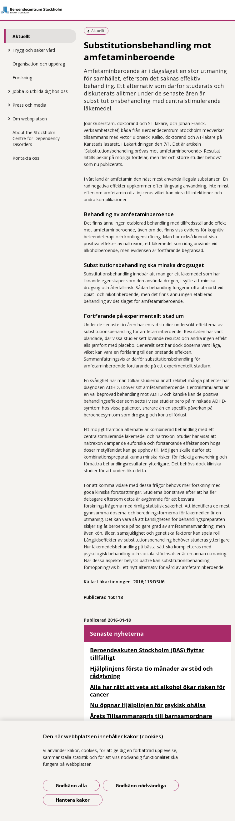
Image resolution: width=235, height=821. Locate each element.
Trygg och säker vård (33, 50)
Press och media (29, 105)
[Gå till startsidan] (117, 10)
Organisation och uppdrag (38, 64)
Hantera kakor (73, 800)
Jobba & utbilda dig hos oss (40, 91)
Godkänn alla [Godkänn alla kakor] (71, 785)
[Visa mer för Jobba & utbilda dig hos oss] (8, 91)
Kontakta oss (25, 158)
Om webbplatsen (29, 119)
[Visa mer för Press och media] (8, 105)
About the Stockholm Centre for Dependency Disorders (36, 138)
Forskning (22, 77)
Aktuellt (21, 36)
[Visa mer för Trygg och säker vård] (8, 50)
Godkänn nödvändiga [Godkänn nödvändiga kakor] (141, 785)
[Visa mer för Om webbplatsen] (8, 118)
